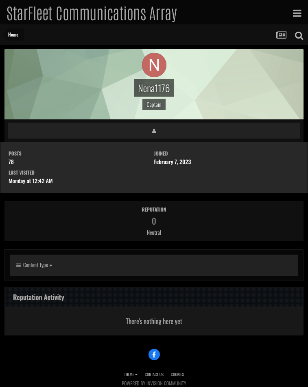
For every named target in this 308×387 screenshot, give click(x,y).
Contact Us (154, 374)
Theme (131, 374)
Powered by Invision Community (154, 383)
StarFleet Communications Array (92, 12)
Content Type (34, 265)
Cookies (177, 374)
